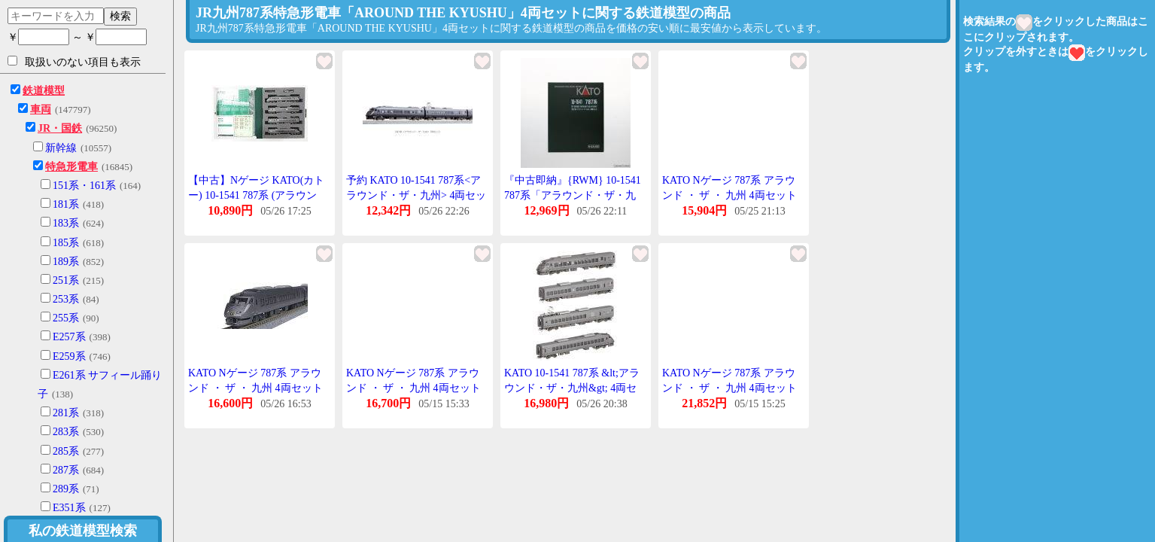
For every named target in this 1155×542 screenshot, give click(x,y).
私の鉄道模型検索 (83, 530)
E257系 (69, 337)
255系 (66, 318)
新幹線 (61, 148)
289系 (66, 489)
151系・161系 (84, 185)
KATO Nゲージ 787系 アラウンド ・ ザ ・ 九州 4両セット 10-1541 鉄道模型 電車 (729, 195)
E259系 (69, 356)
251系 (66, 280)
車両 (40, 109)
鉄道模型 (44, 90)
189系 (66, 261)
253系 (66, 299)
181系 (66, 204)
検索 (120, 16)
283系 (66, 431)
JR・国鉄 (60, 128)
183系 (66, 223)
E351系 (69, 507)
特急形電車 (71, 166)
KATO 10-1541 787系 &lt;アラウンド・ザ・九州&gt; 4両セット (572, 387)
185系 (66, 242)
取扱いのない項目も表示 (74, 62)
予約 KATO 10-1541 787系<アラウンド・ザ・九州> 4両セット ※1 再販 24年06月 (416, 195)
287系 (66, 470)
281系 (66, 413)
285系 (66, 451)
